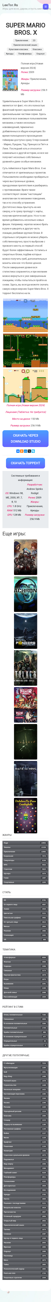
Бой (25, 1072)
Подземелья (25, 1159)
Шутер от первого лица (25, 1238)
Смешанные (25, 1019)
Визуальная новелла (25, 1207)
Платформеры (25, 53)
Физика (25, 1098)
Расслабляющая (25, 997)
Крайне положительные (25, 1032)
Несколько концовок (25, 1089)
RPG (25, 865)
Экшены (25, 847)
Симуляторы (25, 860)
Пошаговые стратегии (25, 1277)
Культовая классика (18, 49)
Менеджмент (25, 1168)
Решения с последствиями (25, 1203)
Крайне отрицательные (25, 1045)
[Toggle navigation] (46, 7)
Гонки (25, 878)
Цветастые (25, 913)
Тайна (25, 1264)
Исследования (25, 1190)
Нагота (25, 1199)
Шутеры (25, 873)
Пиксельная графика (25, 917)
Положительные (25, 1028)
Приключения (21, 40)
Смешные (25, 970)
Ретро (25, 979)
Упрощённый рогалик (25, 1111)
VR (25, 939)
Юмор (25, 988)
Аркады (9, 53)
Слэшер (25, 1120)
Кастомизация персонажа (25, 1094)
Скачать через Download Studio (25, 439)
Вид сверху (25, 1164)
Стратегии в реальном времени (25, 1155)
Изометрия (25, 1151)
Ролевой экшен (25, 1081)
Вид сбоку (25, 1076)
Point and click (25, 1273)
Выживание (25, 984)
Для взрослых (25, 1186)
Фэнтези (25, 962)
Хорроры (25, 966)
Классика (37, 49)
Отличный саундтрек (25, 1216)
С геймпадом (25, 1063)
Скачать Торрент (25, 463)
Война (25, 1133)
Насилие (25, 1242)
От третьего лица (25, 922)
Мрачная (25, 1247)
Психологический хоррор (25, 1269)
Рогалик (25, 1107)
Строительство (25, 1085)
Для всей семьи (25, 992)
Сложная (25, 1234)
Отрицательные (25, 1041)
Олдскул (40, 53)
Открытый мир (25, 1221)
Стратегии (25, 869)
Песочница (25, 1256)
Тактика (25, 1229)
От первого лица (25, 904)
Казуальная (25, 856)
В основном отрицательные (25, 1036)
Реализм (25, 931)
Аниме (25, 909)
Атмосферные (25, 957)
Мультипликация (25, 1067)
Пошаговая (25, 1146)
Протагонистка (25, 1212)
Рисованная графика (25, 1129)
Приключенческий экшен (25, 45)
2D (34, 40)
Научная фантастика (25, 975)
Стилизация (25, 935)
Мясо (25, 1260)
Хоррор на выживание (25, 1124)
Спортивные (25, 882)
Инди (25, 843)
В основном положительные (25, 1023)
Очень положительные (25, 1015)
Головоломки (25, 1181)
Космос (25, 1102)
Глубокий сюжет (25, 1172)
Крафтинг (25, 1142)
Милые (25, 926)
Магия (25, 1137)
